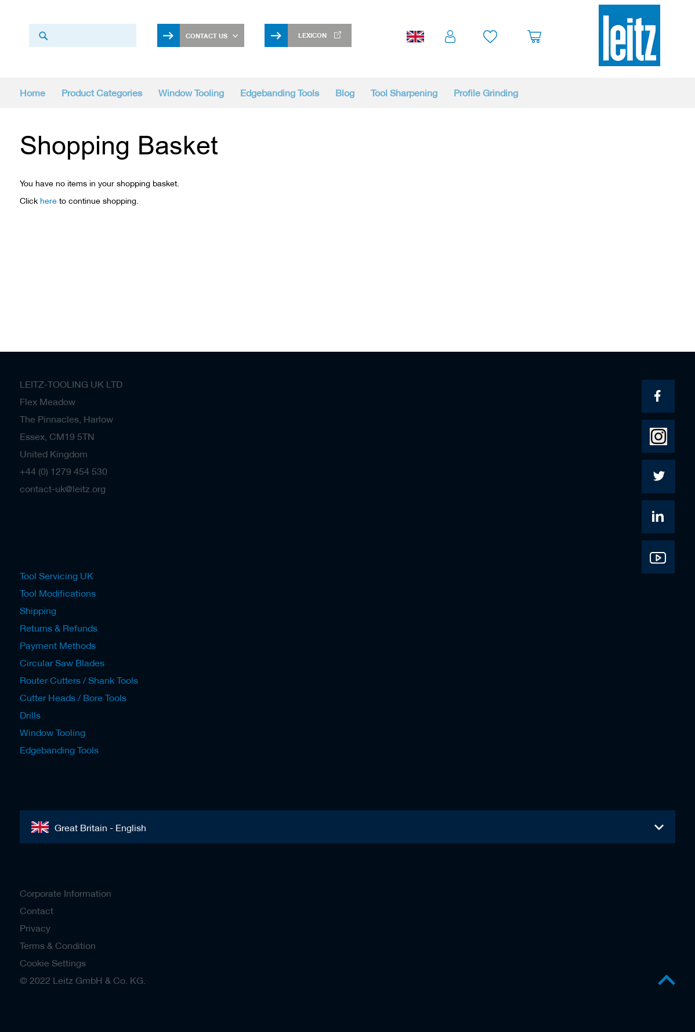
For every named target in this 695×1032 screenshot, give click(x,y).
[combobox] (82, 35)
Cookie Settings (53, 963)
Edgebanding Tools (59, 750)
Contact (36, 910)
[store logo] (629, 35)
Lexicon (312, 35)
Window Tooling (52, 732)
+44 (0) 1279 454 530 (63, 471)
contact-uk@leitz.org (63, 488)
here (48, 200)
